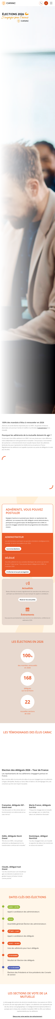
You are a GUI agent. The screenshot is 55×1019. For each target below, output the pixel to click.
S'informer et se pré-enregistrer (18, 572)
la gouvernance (42, 428)
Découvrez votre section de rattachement (27, 1016)
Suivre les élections (13, 549)
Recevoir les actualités (27, 600)
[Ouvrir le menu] (51, 3)
